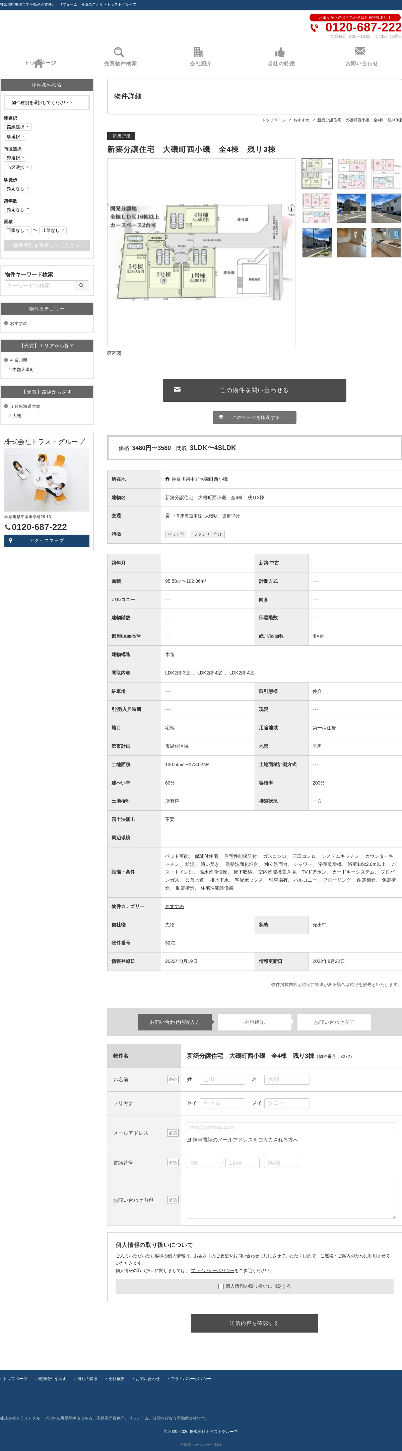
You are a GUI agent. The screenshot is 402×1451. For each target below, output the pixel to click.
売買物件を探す (52, 1379)
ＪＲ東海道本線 (25, 406)
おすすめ (174, 907)
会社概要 (117, 1379)
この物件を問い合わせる (254, 390)
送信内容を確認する (255, 1324)
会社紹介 (201, 63)
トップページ (40, 63)
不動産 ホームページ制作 (201, 1445)
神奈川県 (18, 360)
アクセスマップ (47, 540)
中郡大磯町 (23, 369)
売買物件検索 (120, 63)
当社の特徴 (281, 63)
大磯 (16, 415)
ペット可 (176, 535)
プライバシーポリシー (212, 1271)
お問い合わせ (361, 63)
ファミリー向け (208, 535)
